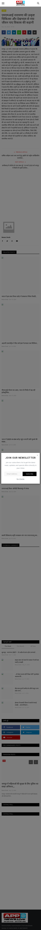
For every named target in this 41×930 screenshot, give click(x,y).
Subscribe (29, 474)
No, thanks (20, 479)
